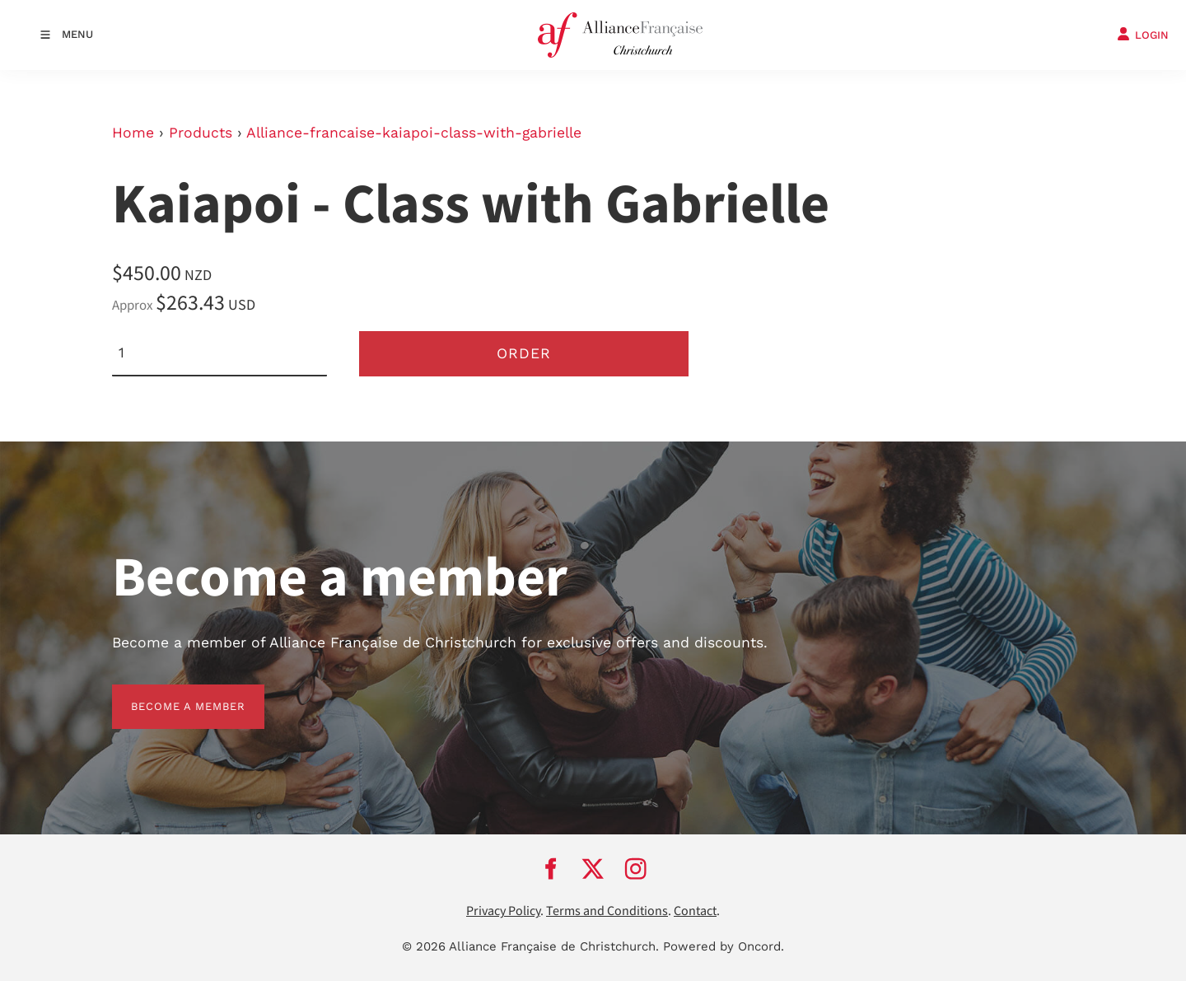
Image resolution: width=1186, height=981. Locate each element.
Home (133, 132)
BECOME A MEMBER (169, 694)
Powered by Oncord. (723, 946)
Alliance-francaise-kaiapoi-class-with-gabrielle (413, 132)
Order (524, 353)
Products (200, 132)
